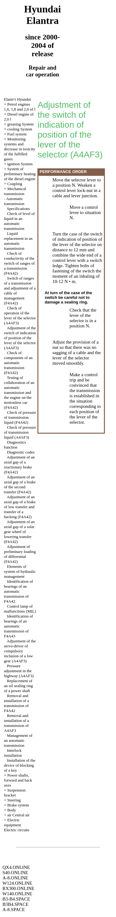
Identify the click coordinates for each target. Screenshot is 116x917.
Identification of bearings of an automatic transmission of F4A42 (18, 591)
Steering (13, 800)
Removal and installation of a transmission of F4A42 (16, 703)
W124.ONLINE (17, 883)
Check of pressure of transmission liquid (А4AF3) (20, 432)
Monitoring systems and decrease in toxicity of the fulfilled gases (19, 149)
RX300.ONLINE (18, 888)
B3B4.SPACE (15, 904)
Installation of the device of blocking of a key (19, 765)
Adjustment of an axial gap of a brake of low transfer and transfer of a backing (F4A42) (20, 507)
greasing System (20, 124)
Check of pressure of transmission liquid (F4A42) (20, 417)
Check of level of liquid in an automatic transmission (19, 221)
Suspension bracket (15, 792)
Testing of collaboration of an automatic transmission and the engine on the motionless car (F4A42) (19, 392)
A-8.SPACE (13, 909)
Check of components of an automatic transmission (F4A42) (18, 362)
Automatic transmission (14, 201)
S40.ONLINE (15, 872)
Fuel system (16, 134)
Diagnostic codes (21, 452)
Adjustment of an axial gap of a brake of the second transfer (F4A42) (20, 484)
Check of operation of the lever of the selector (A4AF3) (20, 315)
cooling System (19, 129)
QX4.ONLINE (16, 867)
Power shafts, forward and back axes (18, 780)
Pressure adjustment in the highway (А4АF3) (19, 671)
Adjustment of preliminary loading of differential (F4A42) (20, 554)
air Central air (18, 815)
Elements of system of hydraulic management (20, 571)
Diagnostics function (15, 444)
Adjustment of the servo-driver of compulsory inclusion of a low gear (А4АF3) (20, 651)
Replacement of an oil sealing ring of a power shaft (18, 685)
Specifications (18, 208)
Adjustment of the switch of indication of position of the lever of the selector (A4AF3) (20, 338)
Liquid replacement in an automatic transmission (18, 241)
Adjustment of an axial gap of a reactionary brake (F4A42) (19, 464)
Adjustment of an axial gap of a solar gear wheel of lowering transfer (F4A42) (19, 531)
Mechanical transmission (15, 191)
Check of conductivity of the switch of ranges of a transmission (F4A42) (19, 263)
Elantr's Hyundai (17, 99)
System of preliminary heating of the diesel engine (20, 174)
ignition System (19, 164)
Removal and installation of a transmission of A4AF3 (16, 723)
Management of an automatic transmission (18, 740)
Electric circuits (16, 830)
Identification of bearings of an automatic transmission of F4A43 (18, 626)
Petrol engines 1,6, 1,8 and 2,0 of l (19, 107)
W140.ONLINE (17, 893)
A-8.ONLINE (15, 877)
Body (11, 810)
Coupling (14, 183)
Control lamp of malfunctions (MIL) (20, 609)
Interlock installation (13, 753)
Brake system (18, 805)
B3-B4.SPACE (16, 898)
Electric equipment (12, 822)
